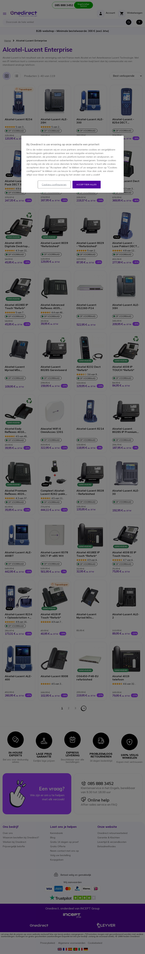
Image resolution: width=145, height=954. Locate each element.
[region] (72, 164)
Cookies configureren (54, 184)
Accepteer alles (86, 184)
